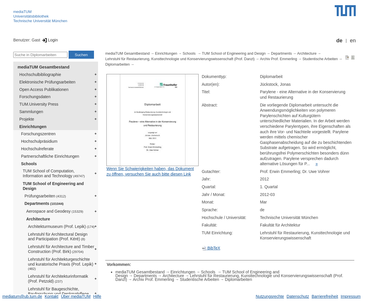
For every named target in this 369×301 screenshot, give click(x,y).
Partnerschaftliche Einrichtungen (50, 156)
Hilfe (97, 296)
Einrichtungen (32, 126)
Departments (44, 203)
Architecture (38, 219)
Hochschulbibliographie (40, 74)
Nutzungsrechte (270, 296)
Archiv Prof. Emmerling (278, 59)
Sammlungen (31, 111)
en (353, 40)
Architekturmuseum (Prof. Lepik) (61, 226)
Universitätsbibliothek (31, 16)
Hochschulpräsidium (39, 141)
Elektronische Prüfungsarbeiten (47, 82)
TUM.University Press (38, 104)
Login (49, 40)
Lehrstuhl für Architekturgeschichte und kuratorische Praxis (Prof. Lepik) (60, 264)
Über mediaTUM (76, 296)
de (339, 40)
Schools (29, 163)
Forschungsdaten (34, 96)
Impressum (351, 296)
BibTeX (211, 248)
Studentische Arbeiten (320, 59)
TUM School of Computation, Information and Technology (54, 173)
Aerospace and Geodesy (54, 211)
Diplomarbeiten (117, 64)
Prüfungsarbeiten (45, 196)
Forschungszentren (38, 134)
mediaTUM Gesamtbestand (43, 67)
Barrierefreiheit (325, 296)
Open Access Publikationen (43, 89)
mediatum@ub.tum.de (22, 296)
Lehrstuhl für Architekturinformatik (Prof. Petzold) (58, 278)
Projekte (26, 119)
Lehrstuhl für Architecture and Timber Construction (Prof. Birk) (61, 249)
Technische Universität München (40, 21)
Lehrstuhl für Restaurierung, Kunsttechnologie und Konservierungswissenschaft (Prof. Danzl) (180, 59)
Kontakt (51, 296)
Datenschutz (298, 296)
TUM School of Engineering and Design (53, 186)
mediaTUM (22, 11)
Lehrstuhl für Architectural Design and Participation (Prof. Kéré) (57, 236)
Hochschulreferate (37, 148)
